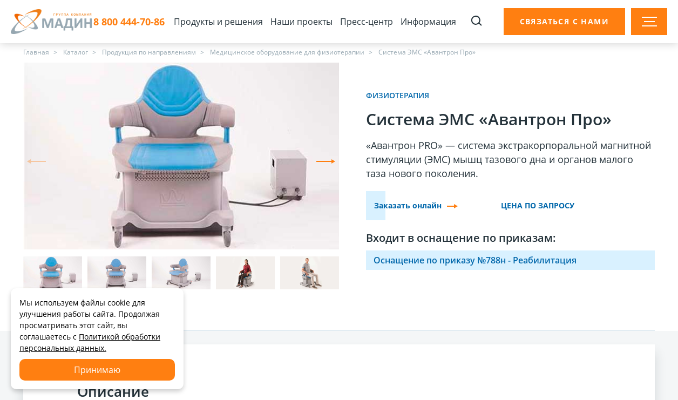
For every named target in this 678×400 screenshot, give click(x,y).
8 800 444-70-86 (129, 22)
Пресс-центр (366, 22)
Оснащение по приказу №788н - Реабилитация (475, 260)
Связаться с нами (564, 21)
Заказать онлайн (416, 205)
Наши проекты (301, 22)
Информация (428, 22)
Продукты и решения (218, 22)
